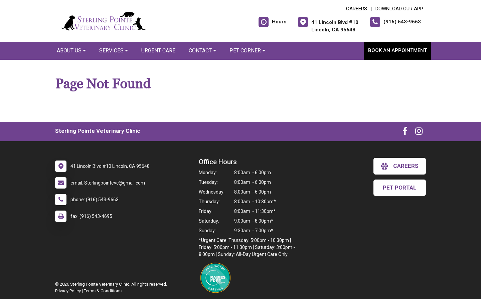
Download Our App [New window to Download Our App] (399, 9)
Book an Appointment (397, 50)
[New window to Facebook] (405, 132)
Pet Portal (400, 187)
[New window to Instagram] (419, 132)
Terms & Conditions (103, 290)
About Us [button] (71, 50)
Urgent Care (158, 50)
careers (400, 166)
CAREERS (356, 9)
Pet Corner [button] (247, 50)
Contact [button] (202, 50)
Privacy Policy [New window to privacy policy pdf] (68, 290)
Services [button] (113, 50)
